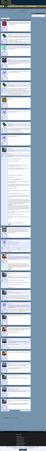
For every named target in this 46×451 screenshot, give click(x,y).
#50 (29, 398)
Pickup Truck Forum (19, 436)
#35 (29, 134)
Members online (34, 13)
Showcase (24, 6)
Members (19, 6)
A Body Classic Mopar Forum (20, 437)
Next (7, 18)
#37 (29, 226)
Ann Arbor (6, 299)
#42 (29, 301)
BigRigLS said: (10, 291)
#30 (29, 69)
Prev (2, 18)
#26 (29, 20)
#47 (29, 361)
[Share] (28, 20)
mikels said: (10, 34)
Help (41, 431)
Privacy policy (38, 431)
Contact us (30, 431)
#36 (29, 146)
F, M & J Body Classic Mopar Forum (21, 443)
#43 (29, 313)
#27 (29, 32)
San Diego (6, 396)
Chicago (6, 30)
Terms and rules (34, 431)
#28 (29, 44)
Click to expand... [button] (19, 248)
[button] (12, 6)
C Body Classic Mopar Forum (20, 440)
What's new (10, 6)
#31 (29, 81)
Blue (2, 431)
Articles (15, 6)
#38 (29, 238)
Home (2, 6)
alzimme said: (10, 255)
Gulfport (6, 131)
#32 (29, 96)
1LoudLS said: (10, 303)
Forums (6, 6)
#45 (29, 337)
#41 (29, 289)
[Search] (43, 6)
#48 (29, 373)
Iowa (6, 79)
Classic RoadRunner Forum (20, 444)
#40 (29, 271)
